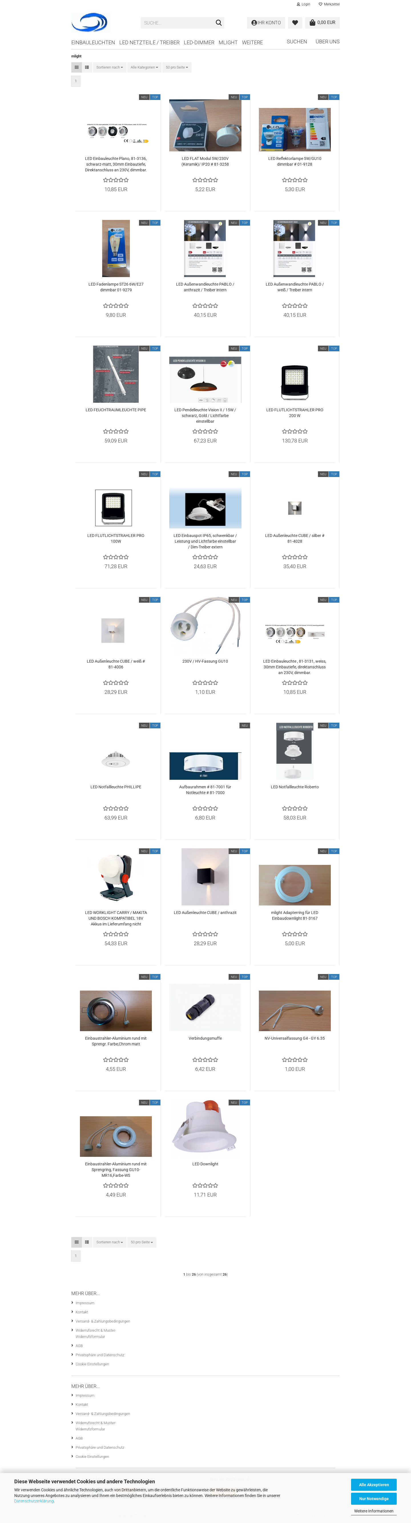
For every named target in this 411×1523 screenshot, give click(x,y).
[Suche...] (218, 23)
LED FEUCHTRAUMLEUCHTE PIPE (116, 410)
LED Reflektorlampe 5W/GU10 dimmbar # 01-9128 (294, 161)
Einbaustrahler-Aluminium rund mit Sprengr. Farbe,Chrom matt (116, 1041)
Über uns (328, 42)
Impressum (85, 1303)
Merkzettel (329, 4)
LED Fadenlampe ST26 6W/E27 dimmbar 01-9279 (116, 287)
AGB (79, 1346)
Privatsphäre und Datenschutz (100, 1355)
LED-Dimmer (199, 42)
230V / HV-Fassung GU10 (205, 661)
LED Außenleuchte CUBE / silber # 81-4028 (295, 538)
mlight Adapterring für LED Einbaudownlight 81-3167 (294, 915)
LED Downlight (205, 1164)
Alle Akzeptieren (374, 1484)
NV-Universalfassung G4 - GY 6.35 (295, 1038)
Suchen (297, 42)
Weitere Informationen (374, 1511)
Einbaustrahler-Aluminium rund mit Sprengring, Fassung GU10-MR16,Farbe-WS (116, 1170)
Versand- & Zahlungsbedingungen (103, 1321)
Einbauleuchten (93, 42)
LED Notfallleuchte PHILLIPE (115, 787)
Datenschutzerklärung (34, 1501)
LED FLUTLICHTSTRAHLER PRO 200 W (294, 413)
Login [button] (303, 4)
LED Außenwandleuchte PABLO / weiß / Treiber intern (295, 287)
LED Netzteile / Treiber (149, 42)
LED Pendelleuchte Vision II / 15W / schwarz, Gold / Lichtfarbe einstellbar (205, 416)
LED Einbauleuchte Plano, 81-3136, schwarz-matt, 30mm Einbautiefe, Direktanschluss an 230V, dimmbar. (116, 164)
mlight (228, 42)
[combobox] (109, 67)
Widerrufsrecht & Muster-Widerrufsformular (96, 1333)
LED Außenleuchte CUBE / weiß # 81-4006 (116, 664)
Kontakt (82, 1312)
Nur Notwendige (374, 1498)
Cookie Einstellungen (92, 1364)
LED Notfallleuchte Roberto (295, 787)
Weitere (252, 42)
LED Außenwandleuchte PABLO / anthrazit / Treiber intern (205, 287)
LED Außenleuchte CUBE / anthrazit (205, 912)
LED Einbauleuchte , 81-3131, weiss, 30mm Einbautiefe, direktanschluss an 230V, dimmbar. (294, 667)
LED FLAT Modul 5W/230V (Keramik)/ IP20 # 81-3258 (205, 161)
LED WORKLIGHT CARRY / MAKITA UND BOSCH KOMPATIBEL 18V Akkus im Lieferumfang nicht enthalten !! (116, 918)
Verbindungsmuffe (205, 1038)
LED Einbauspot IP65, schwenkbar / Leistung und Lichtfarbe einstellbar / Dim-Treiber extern (205, 541)
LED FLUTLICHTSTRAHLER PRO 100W (115, 538)
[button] (76, 67)
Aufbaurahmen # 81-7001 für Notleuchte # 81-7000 (205, 790)
